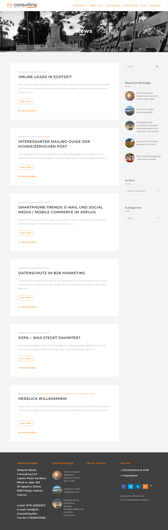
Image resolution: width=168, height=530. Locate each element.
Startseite (80, 5)
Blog (144, 5)
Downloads (67, 394)
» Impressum (129, 475)
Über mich (96, 5)
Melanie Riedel (28, 111)
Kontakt (155, 5)
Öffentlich (130, 5)
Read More (25, 101)
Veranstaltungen (87, 394)
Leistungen (113, 5)
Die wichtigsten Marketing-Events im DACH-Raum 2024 (147, 96)
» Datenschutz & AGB (135, 470)
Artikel (58, 394)
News (43, 72)
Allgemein (49, 394)
